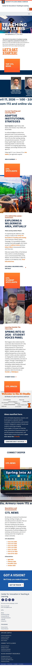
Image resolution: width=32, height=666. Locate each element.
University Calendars (6, 649)
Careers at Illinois (5, 637)
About (2, 612)
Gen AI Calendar (10, 159)
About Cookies (3, 664)
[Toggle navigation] (29, 13)
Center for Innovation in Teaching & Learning (15, 5)
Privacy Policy (10, 664)
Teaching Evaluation (6, 617)
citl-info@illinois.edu (8, 607)
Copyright (15, 664)
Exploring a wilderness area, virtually (14, 267)
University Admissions (6, 635)
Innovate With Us (5, 616)
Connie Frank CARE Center (7, 659)
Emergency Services (5, 656)
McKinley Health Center (6, 658)
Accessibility (21, 664)
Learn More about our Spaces (15, 441)
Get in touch (15, 585)
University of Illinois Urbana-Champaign (16, 1)
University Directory (5, 651)
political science (15, 245)
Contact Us (3, 621)
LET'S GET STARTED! (10, 51)
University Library (5, 661)
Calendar (3, 619)
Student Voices (10, 377)
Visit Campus (4, 640)
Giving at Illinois (5, 647)
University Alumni (5, 646)
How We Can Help (5, 614)
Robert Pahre (9, 247)
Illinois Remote (4, 628)
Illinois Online (4, 627)
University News (4, 638)
